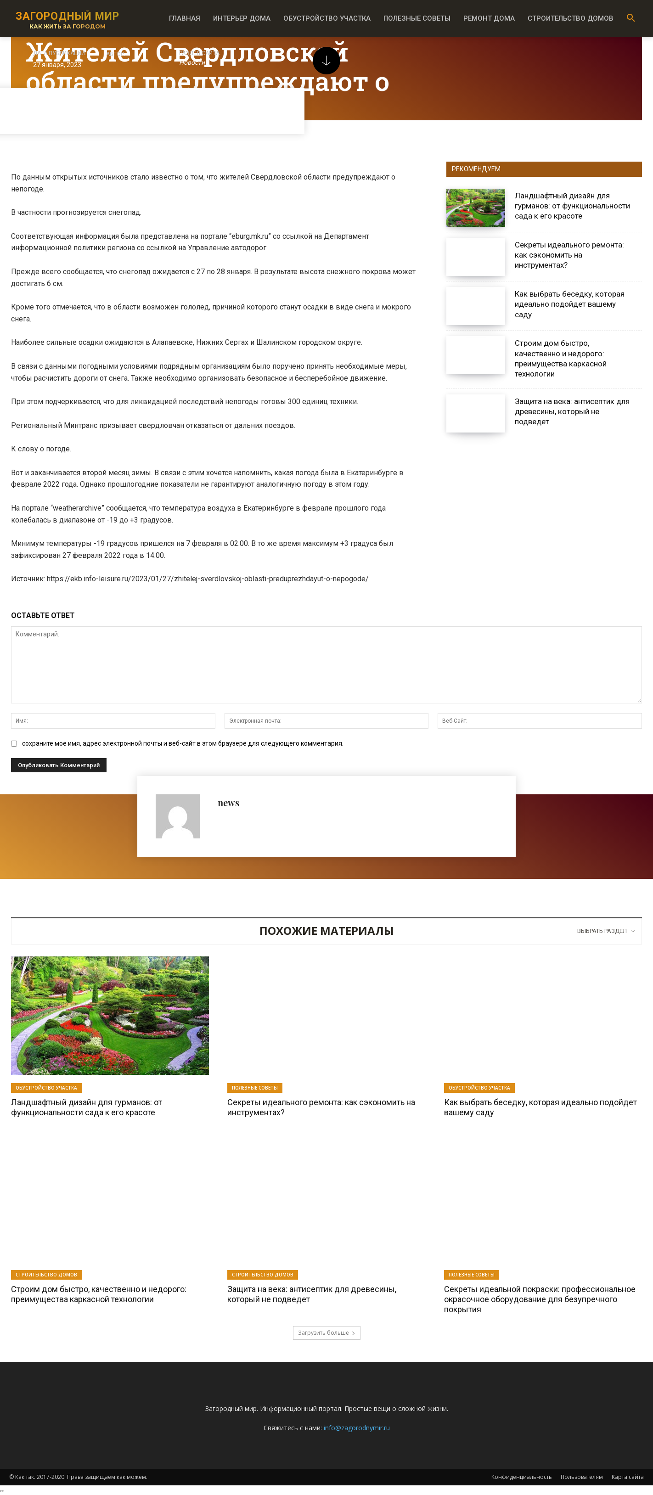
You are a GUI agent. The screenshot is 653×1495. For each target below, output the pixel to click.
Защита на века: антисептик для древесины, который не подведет (572, 411)
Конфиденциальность (521, 1477)
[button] (631, 18)
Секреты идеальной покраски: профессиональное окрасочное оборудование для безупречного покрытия (540, 1299)
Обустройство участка (46, 1088)
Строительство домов (46, 1274)
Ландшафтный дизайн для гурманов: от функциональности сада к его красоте (572, 205)
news (228, 802)
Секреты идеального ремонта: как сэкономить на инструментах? (569, 255)
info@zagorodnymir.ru (357, 1427)
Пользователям (582, 1477)
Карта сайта (628, 1477)
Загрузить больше (326, 1333)
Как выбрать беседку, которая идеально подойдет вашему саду (570, 304)
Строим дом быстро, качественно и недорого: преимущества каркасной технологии (98, 1294)
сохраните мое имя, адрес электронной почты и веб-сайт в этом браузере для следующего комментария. (182, 743)
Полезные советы (255, 1088)
